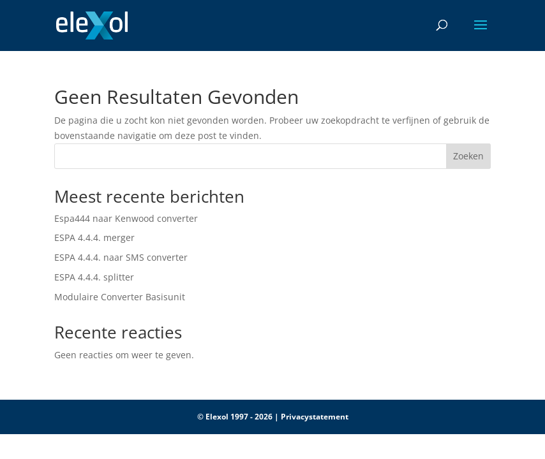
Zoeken (468, 156)
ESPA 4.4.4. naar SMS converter (121, 257)
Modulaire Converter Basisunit (119, 297)
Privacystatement (314, 416)
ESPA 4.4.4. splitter (94, 277)
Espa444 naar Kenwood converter (126, 218)
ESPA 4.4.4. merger (94, 237)
